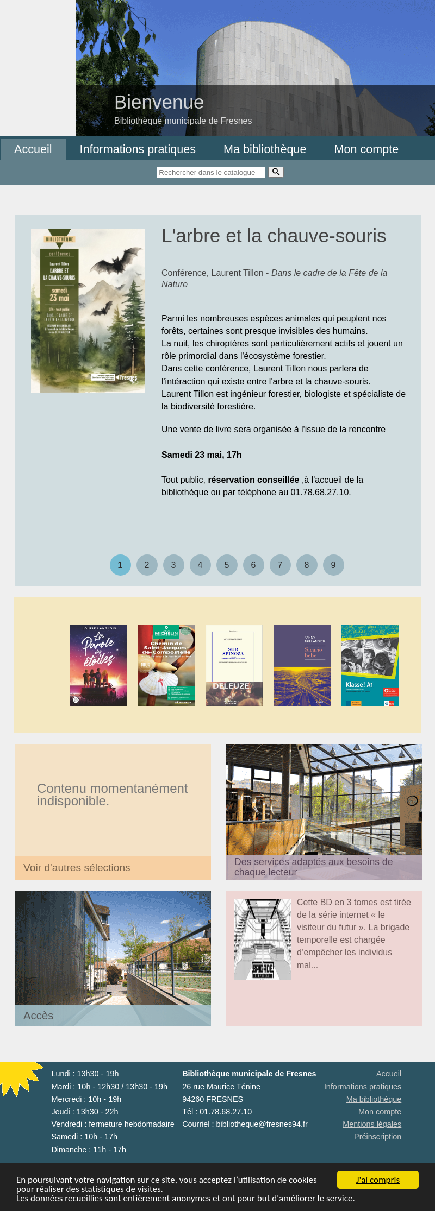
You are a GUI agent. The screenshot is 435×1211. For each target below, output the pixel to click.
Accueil (33, 149)
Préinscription (377, 1136)
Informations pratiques (138, 149)
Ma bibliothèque (264, 149)
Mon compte (366, 149)
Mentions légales (372, 1124)
